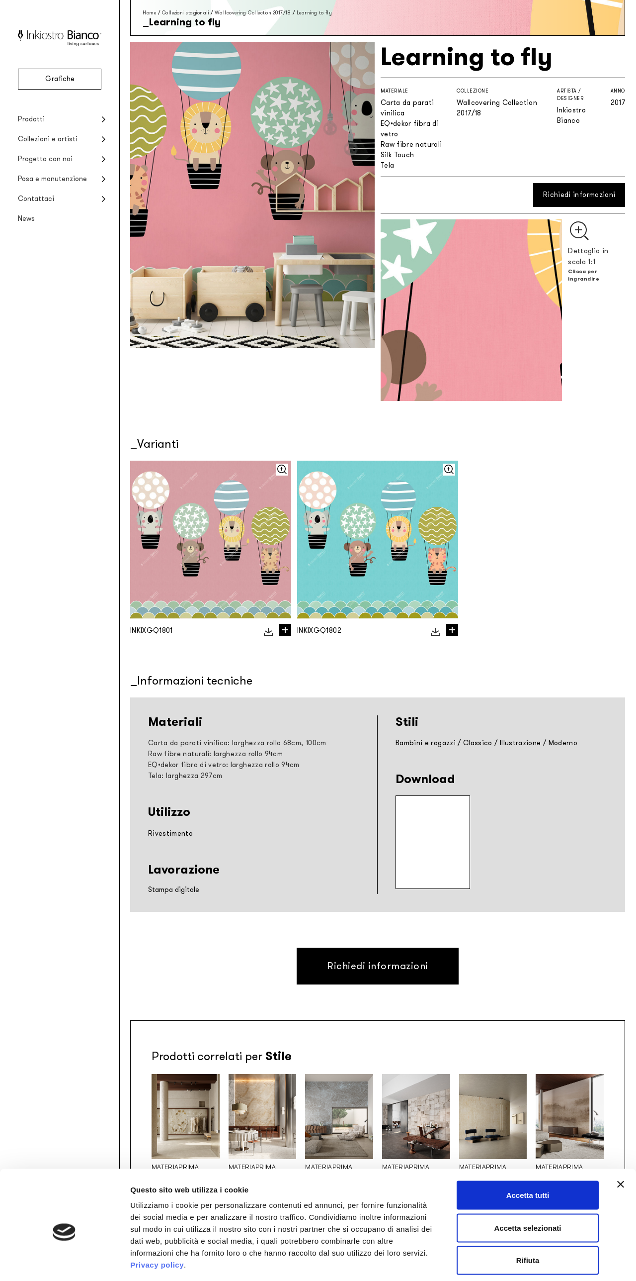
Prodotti (31, 119)
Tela (387, 165)
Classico (477, 743)
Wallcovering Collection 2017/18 (253, 12)
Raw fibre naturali (411, 144)
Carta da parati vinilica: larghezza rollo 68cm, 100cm (237, 743)
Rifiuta (528, 1215)
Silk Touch (397, 155)
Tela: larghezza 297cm (185, 776)
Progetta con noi (45, 159)
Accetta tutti (528, 1150)
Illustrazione (520, 743)
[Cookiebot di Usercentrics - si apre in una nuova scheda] (64, 1261)
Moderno (563, 743)
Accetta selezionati (527, 1183)
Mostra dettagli (523, 1261)
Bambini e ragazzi (426, 743)
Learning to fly (314, 12)
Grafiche (60, 79)
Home (149, 12)
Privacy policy (157, 1220)
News (26, 218)
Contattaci (36, 198)
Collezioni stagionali (185, 12)
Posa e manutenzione (52, 179)
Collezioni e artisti (48, 139)
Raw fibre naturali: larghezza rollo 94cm (215, 754)
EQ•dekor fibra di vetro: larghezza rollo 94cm (224, 765)
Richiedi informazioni (579, 194)
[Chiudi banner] (620, 1139)
